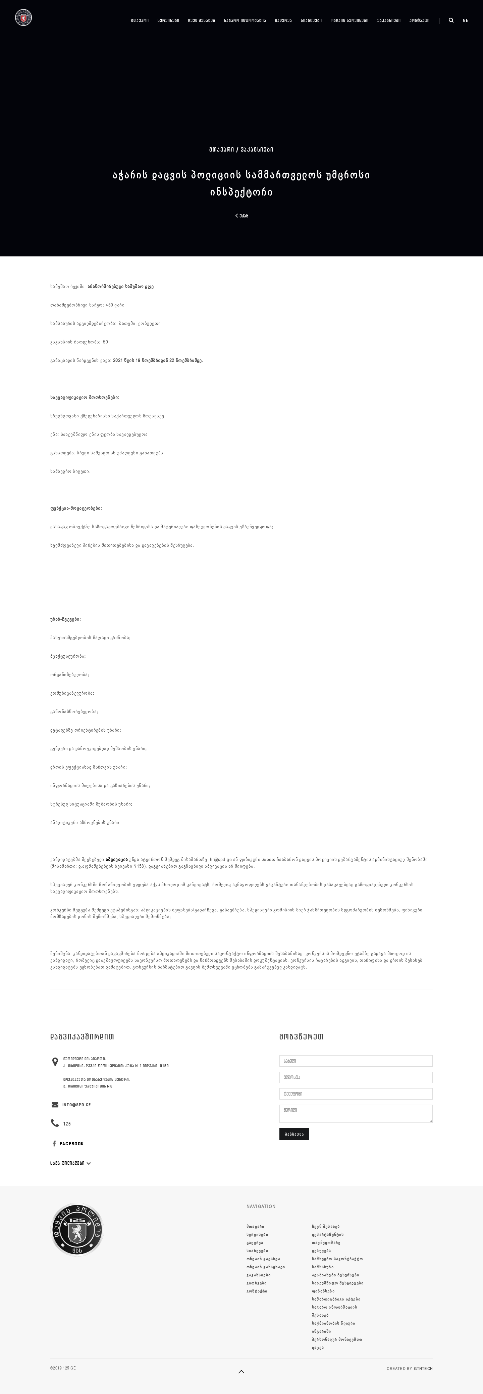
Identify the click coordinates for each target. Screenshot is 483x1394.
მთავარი (140, 20)
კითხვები (257, 1283)
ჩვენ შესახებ (201, 20)
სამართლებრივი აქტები (336, 1299)
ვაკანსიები (389, 20)
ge (466, 20)
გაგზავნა (294, 1134)
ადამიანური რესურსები (335, 1275)
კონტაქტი (420, 20)
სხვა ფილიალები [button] (70, 1163)
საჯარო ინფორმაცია (245, 20)
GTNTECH (423, 1368)
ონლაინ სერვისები (350, 20)
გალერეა (283, 20)
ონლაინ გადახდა (263, 1259)
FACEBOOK (67, 1144)
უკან (242, 216)
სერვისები (168, 20)
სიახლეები (311, 20)
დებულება (321, 1251)
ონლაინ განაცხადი (266, 1267)
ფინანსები (323, 1291)
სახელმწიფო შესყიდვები (338, 1283)
